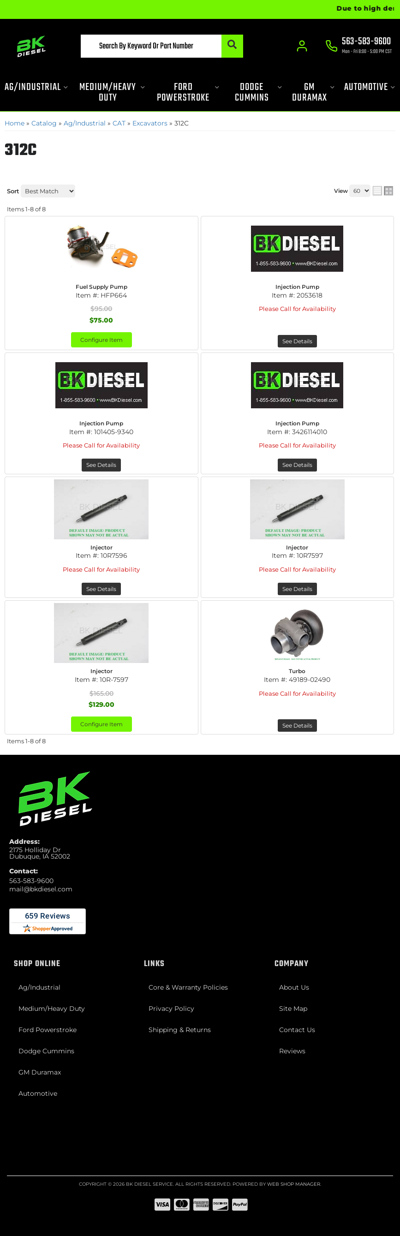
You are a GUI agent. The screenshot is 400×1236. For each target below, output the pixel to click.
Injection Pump (297, 286)
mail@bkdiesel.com (40, 889)
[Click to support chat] (358, 46)
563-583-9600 (31, 881)
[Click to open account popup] (302, 46)
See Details (297, 341)
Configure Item (101, 339)
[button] (162, 46)
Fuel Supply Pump (101, 286)
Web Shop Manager (293, 1184)
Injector (101, 547)
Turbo (297, 671)
